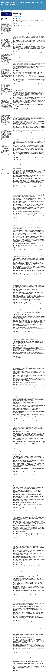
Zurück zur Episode (17, 16)
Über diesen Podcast (13, 10)
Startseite (3, 10)
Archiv (7, 10)
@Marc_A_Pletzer (5, 171)
